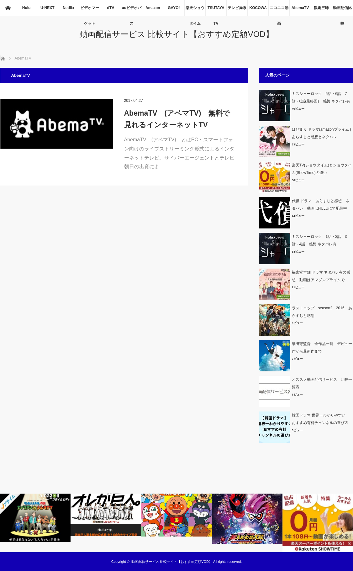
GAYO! (174, 8)
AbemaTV (300, 8)
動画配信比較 (342, 11)
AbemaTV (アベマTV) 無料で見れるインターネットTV (177, 119)
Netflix (68, 8)
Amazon (152, 8)
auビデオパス (131, 11)
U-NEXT (47, 8)
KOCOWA (257, 8)
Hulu (26, 8)
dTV (110, 8)
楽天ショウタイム (195, 11)
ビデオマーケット (89, 11)
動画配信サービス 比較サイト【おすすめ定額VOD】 (176, 34)
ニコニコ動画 (279, 11)
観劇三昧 (321, 8)
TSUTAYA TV (216, 11)
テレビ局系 (237, 8)
